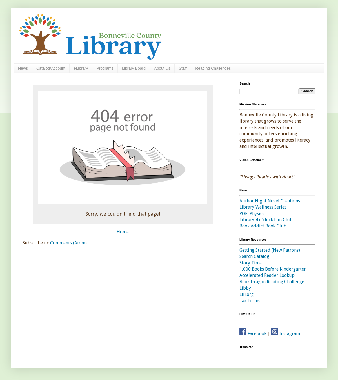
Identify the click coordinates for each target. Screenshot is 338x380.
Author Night (252, 201)
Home (123, 232)
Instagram (285, 333)
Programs (105, 68)
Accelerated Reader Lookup (267, 275)
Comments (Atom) (68, 243)
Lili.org (246, 294)
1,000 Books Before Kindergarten (272, 269)
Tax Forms (249, 300)
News (23, 68)
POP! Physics (251, 213)
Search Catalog (254, 256)
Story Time (250, 263)
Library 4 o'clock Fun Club (266, 219)
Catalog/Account (50, 68)
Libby (245, 288)
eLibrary (81, 68)
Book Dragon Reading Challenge (271, 281)
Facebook (252, 333)
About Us (162, 68)
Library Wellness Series (262, 207)
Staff (183, 68)
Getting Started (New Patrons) (269, 250)
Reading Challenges (213, 68)
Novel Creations (284, 201)
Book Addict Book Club (262, 226)
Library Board (134, 68)
